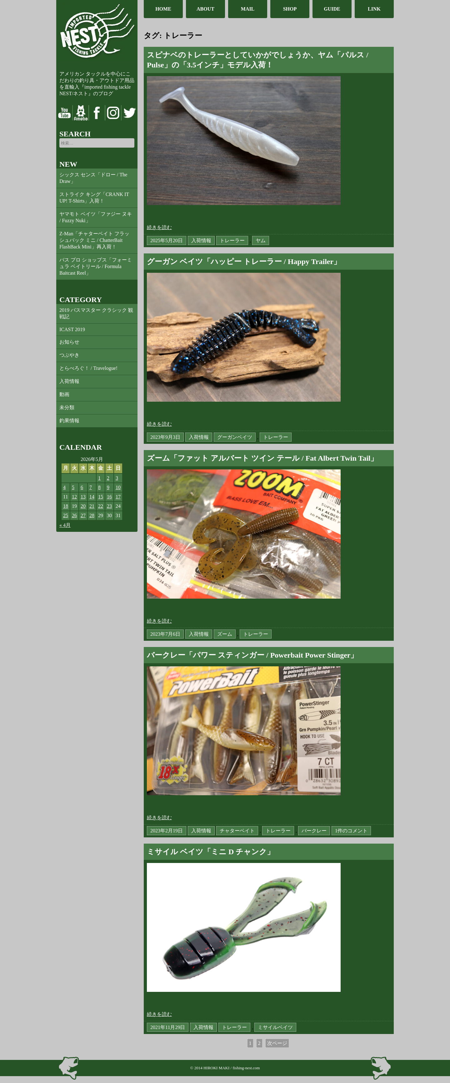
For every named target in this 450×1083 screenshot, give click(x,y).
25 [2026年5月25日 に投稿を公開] (65, 515)
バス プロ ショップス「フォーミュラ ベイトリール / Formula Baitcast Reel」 (95, 266)
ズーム (224, 634)
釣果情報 (69, 420)
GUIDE (332, 9)
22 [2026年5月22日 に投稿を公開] (100, 506)
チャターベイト (237, 830)
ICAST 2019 (72, 329)
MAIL (248, 9)
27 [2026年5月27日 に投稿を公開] (83, 515)
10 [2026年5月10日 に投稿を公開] (118, 487)
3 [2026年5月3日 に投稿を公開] (117, 478)
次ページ (277, 1043)
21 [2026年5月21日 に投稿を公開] (91, 506)
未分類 (66, 407)
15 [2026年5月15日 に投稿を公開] (100, 496)
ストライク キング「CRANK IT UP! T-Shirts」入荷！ (94, 197)
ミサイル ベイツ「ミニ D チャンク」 (210, 852)
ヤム (261, 240)
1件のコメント (351, 831)
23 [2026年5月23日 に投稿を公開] (109, 506)
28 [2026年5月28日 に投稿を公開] (91, 515)
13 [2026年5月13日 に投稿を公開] (83, 496)
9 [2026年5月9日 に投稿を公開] (108, 487)
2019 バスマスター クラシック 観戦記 (96, 313)
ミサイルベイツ (275, 1027)
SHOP (290, 9)
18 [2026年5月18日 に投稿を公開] (65, 506)
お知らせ (69, 342)
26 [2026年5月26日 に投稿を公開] (74, 515)
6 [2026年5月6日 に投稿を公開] (82, 487)
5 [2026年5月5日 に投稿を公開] (73, 487)
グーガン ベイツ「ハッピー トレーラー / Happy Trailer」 (244, 261)
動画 (64, 394)
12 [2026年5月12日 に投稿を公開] (74, 496)
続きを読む (159, 227)
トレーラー (232, 240)
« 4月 (65, 525)
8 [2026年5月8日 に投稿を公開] (99, 487)
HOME (163, 9)
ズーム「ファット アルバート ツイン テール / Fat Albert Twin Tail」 (262, 458)
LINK (374, 9)
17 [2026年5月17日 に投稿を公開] (118, 496)
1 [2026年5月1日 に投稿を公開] (99, 478)
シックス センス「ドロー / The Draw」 (93, 178)
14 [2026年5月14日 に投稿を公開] (91, 496)
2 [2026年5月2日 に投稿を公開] (108, 478)
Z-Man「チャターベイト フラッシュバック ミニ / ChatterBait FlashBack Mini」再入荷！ (94, 240)
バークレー (314, 830)
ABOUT (205, 9)
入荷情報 (69, 381)
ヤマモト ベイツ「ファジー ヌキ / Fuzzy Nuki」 (95, 217)
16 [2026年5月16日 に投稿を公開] (109, 496)
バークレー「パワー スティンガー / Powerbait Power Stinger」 (252, 655)
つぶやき (69, 355)
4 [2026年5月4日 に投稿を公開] (64, 487)
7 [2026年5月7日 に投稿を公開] (90, 487)
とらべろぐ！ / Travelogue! (88, 368)
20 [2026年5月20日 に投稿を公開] (83, 506)
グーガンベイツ (234, 437)
